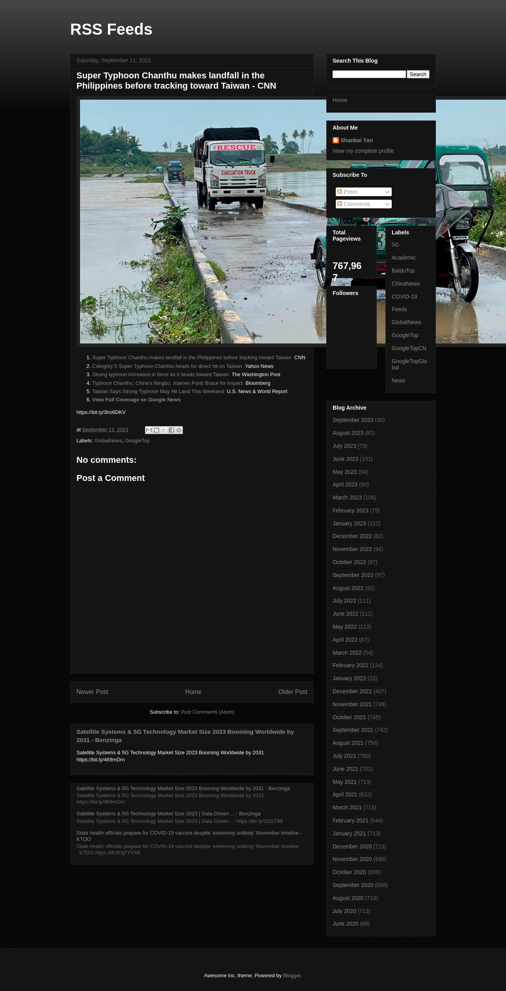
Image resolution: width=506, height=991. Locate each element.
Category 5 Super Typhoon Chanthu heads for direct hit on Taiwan (167, 366)
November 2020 (352, 859)
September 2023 (353, 420)
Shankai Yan (356, 140)
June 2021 (345, 769)
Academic (404, 257)
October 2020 (349, 872)
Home (193, 692)
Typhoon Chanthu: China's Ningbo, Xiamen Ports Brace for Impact (167, 383)
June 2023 (345, 459)
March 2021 (347, 807)
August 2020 (348, 898)
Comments (353, 204)
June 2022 (345, 614)
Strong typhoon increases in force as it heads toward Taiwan (160, 374)
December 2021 (352, 691)
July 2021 (344, 756)
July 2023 (344, 446)
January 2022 (349, 678)
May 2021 (345, 782)
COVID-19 (404, 296)
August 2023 (348, 433)
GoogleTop (137, 441)
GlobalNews (108, 441)
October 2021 (349, 717)
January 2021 (349, 833)
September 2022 (353, 575)
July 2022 (344, 601)
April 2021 (345, 794)
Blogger (291, 975)
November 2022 (352, 549)
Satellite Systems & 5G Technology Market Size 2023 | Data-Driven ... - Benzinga (168, 814)
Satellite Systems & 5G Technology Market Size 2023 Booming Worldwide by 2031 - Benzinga (183, 788)
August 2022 (348, 588)
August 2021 (348, 743)
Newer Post (92, 692)
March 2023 (347, 497)
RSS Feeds (111, 29)
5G (395, 244)
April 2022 (345, 640)
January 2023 (349, 523)
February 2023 (350, 510)
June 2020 (345, 923)
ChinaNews (406, 283)
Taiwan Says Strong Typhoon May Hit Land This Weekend (158, 391)
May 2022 (345, 627)
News (399, 380)
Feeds (399, 309)
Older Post (292, 692)
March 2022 (347, 653)
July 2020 (344, 911)
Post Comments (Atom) (207, 712)
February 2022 (350, 665)
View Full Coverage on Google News (136, 400)
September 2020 (353, 885)
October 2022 (349, 562)
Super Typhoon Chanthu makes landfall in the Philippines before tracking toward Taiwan (191, 357)
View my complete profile (363, 151)
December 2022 (352, 536)
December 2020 (352, 846)
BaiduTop (403, 270)
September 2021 (353, 730)
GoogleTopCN (409, 348)
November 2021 (352, 704)
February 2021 (350, 820)
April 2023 (345, 484)
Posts (347, 192)
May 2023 (345, 472)
